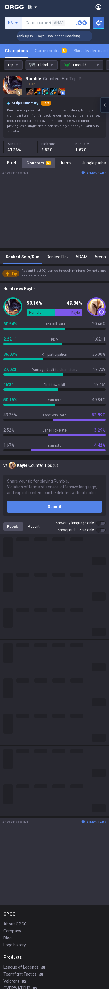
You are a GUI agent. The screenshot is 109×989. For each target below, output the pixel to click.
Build (11, 163)
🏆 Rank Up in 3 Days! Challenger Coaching (54, 36)
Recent (34, 527)
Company (12, 931)
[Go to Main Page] (14, 7)
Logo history (14, 945)
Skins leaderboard (91, 50)
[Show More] (32, 7)
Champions (16, 50)
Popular (13, 527)
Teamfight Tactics (20, 974)
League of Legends (21, 967)
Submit (54, 506)
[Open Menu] (98, 7)
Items (66, 163)
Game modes (51, 50)
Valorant (11, 981)
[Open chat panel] (104, 105)
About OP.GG (15, 924)
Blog (7, 938)
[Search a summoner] (81, 23)
